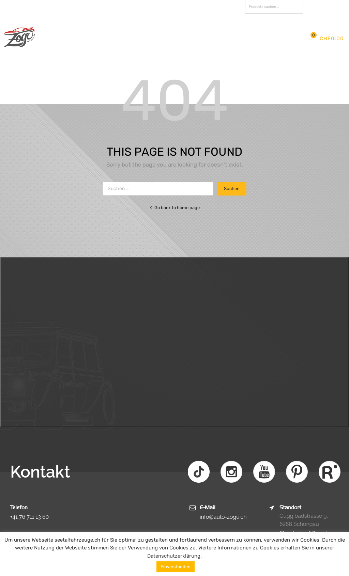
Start (78, 31)
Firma (103, 31)
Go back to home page (174, 207)
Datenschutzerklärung (173, 556)
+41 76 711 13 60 (29, 517)
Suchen (296, 8)
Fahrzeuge (210, 31)
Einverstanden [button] (176, 566)
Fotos (244, 31)
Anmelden (293, 16)
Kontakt (82, 45)
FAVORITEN (324, 7)
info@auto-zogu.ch (223, 517)
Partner (273, 31)
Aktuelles (135, 31)
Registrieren (321, 16)
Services (171, 31)
